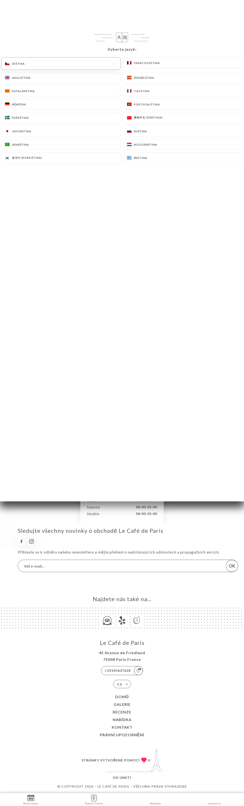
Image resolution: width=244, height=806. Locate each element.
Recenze (122, 712)
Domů (122, 696)
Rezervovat (30, 799)
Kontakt (122, 727)
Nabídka (122, 719)
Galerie (122, 704)
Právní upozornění (122, 734)
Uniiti (125, 778)
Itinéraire (214, 799)
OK (232, 566)
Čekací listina (94, 799)
